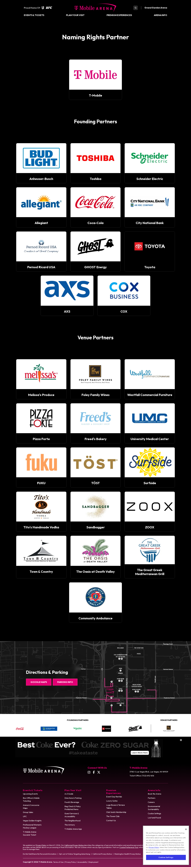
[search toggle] (135, 8)
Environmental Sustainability (154, 808)
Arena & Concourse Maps (31, 806)
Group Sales (28, 812)
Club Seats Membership (116, 812)
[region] (166, 846)
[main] (95, 325)
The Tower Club (112, 816)
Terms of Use (58, 862)
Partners (151, 798)
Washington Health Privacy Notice (127, 854)
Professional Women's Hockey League (32, 826)
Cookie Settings (154, 813)
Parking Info (65, 682)
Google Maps (39, 682)
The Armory (69, 825)
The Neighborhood (72, 820)
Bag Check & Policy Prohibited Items (72, 808)
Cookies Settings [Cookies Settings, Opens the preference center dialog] (166, 858)
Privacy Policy (41, 845)
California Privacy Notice (74, 845)
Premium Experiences (119, 15)
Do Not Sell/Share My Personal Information (39, 854)
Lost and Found (154, 817)
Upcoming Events (30, 794)
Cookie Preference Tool (128, 847)
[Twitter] (98, 772)
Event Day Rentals (114, 796)
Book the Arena (154, 794)
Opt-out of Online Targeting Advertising (74, 854)
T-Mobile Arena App (73, 829)
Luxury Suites (112, 801)
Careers (151, 802)
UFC (25, 816)
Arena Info (160, 15)
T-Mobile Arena (95, 7)
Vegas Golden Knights (32, 820)
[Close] (186, 830)
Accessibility (82, 862)
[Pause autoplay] (181, 740)
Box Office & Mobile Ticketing (31, 799)
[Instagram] (89, 772)
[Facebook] (94, 772)
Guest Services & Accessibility (71, 815)
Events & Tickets (34, 15)
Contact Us (111, 820)
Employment (93, 862)
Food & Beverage (71, 802)
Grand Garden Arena (155, 7)
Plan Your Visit (75, 15)
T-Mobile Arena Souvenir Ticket (29, 833)
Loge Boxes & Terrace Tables (115, 806)
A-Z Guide (68, 794)
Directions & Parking (72, 798)
